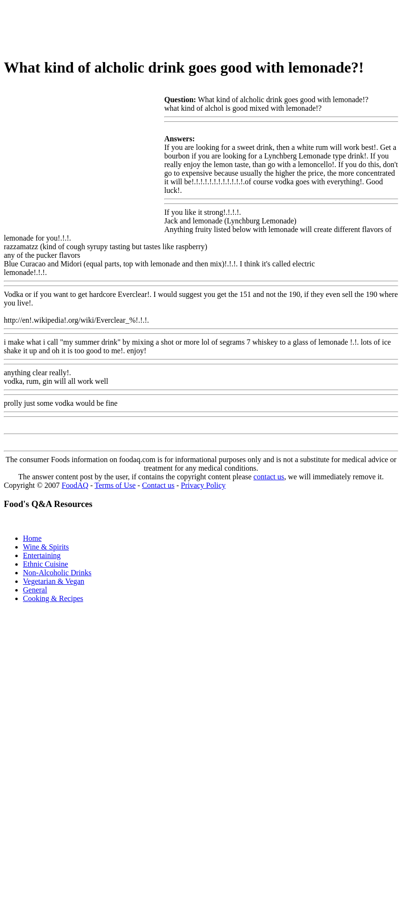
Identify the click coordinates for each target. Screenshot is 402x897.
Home (32, 538)
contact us (269, 477)
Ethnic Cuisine (45, 564)
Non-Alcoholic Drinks (57, 573)
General (35, 590)
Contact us (158, 485)
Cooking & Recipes (53, 598)
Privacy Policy (203, 485)
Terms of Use (115, 485)
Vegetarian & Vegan (54, 581)
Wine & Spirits (46, 547)
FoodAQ (75, 485)
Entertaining (42, 555)
